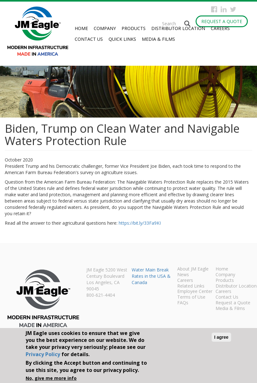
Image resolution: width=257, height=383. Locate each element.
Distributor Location (178, 28)
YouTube (243, 9)
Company (105, 28)
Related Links (190, 286)
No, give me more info (51, 378)
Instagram (224, 9)
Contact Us (89, 39)
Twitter (233, 9)
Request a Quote (221, 21)
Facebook (214, 9)
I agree (221, 337)
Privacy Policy (43, 354)
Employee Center (194, 291)
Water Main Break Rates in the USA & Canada (151, 276)
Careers (220, 28)
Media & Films (158, 39)
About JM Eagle (193, 269)
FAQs (182, 303)
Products (134, 28)
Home (81, 28)
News (183, 274)
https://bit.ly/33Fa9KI (140, 223)
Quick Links (122, 39)
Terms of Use (191, 297)
